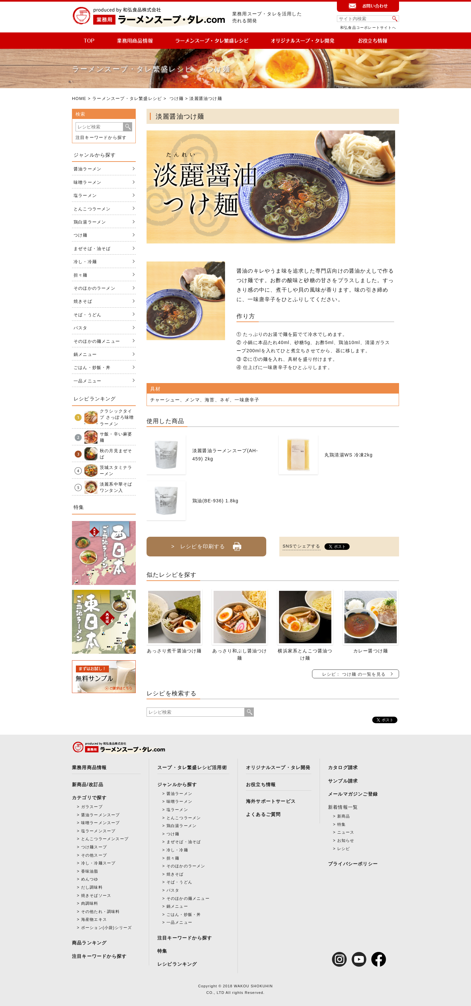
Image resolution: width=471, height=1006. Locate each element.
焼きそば (83, 301)
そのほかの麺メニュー (97, 341)
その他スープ (94, 855)
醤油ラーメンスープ (100, 815)
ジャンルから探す (177, 784)
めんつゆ (89, 879)
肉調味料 (89, 903)
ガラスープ (92, 806)
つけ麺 (176, 98)
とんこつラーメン (92, 208)
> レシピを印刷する (206, 544)
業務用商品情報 (89, 767)
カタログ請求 (343, 767)
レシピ (343, 848)
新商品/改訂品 (87, 784)
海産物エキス (94, 919)
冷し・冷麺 (85, 261)
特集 (162, 951)
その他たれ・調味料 (100, 911)
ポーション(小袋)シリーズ (106, 927)
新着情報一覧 (343, 807)
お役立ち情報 (261, 784)
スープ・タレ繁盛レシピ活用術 (192, 767)
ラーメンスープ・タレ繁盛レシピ (127, 98)
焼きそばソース (96, 895)
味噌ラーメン (87, 182)
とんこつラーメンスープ (105, 839)
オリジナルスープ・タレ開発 (278, 767)
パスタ (81, 327)
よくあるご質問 (263, 814)
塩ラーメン (85, 195)
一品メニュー (87, 380)
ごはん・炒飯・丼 (92, 367)
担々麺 (81, 275)
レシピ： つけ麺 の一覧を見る (354, 674)
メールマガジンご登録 (353, 794)
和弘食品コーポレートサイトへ (368, 27)
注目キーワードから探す (101, 137)
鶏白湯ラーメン (90, 222)
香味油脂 (89, 871)
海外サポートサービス (271, 801)
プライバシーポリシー (353, 863)
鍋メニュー (85, 354)
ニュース (346, 832)
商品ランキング (89, 942)
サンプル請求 (343, 781)
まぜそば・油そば (92, 248)
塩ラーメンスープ (98, 831)
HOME (79, 98)
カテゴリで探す (89, 797)
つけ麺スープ (94, 847)
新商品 (343, 816)
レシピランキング (177, 964)
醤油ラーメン (87, 168)
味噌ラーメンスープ (100, 823)
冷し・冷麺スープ (98, 863)
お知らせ (346, 840)
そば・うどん (87, 314)
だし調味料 (92, 887)
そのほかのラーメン (94, 288)
